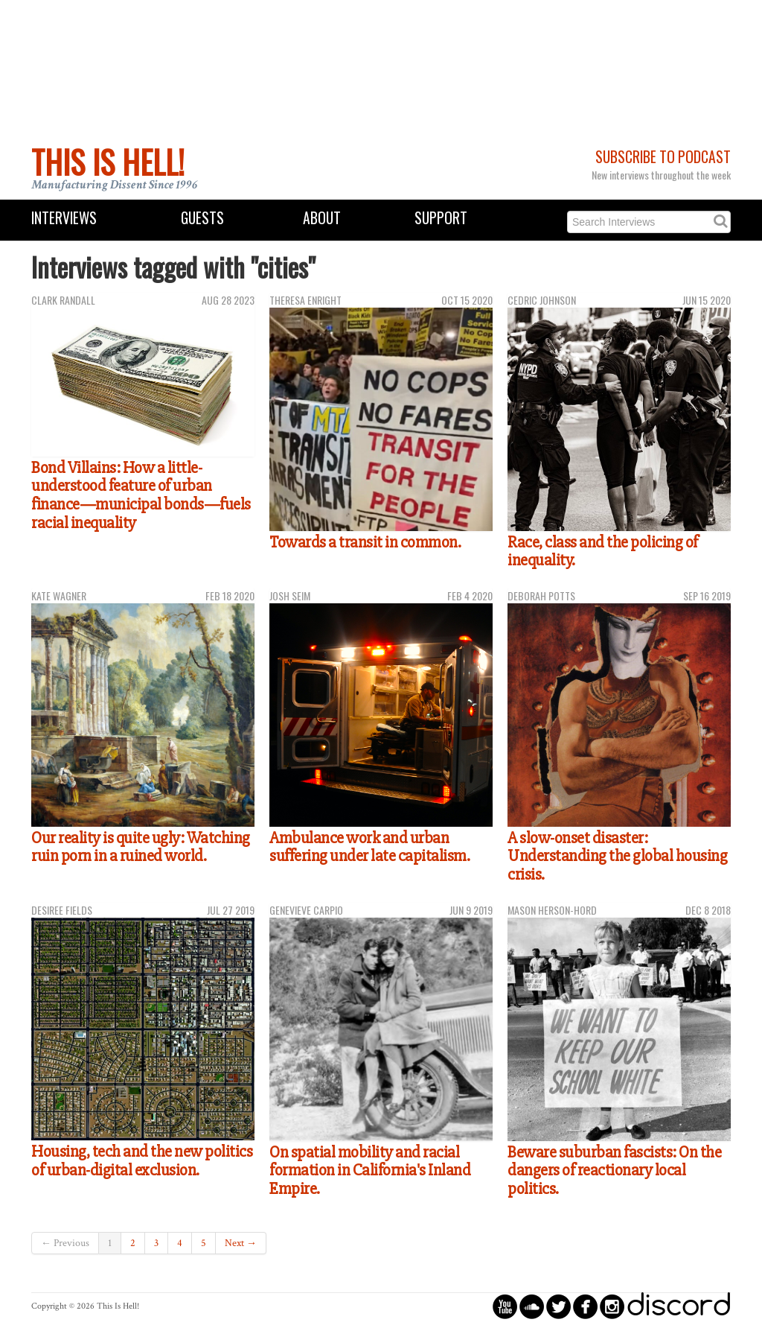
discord (679, 1306)
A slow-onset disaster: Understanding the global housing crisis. (617, 856)
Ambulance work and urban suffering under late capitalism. (369, 847)
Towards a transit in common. (365, 542)
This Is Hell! (108, 162)
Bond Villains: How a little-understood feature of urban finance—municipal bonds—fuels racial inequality (141, 495)
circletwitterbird (558, 1306)
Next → (241, 1243)
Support (440, 218)
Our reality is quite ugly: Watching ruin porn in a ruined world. (140, 847)
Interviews (64, 218)
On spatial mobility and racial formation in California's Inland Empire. (369, 1170)
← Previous (65, 1243)
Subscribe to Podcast (663, 157)
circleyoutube (505, 1306)
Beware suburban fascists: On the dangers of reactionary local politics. (614, 1170)
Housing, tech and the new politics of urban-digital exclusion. (141, 1161)
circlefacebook (585, 1306)
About (322, 218)
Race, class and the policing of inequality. (603, 551)
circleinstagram (612, 1306)
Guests (202, 218)
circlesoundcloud (531, 1306)
